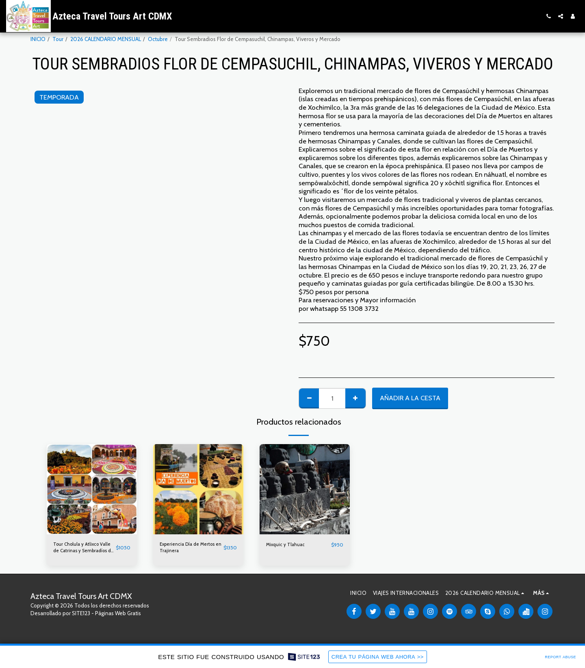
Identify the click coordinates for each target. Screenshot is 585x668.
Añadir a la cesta (410, 398)
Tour (57, 39)
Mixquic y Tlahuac (287, 544)
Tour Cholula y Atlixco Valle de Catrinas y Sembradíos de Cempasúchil (78, 549)
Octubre (158, 39)
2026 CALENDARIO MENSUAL (105, 39)
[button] (548, 16)
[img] (92, 489)
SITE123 (81, 616)
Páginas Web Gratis (118, 616)
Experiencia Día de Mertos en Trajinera (183, 548)
